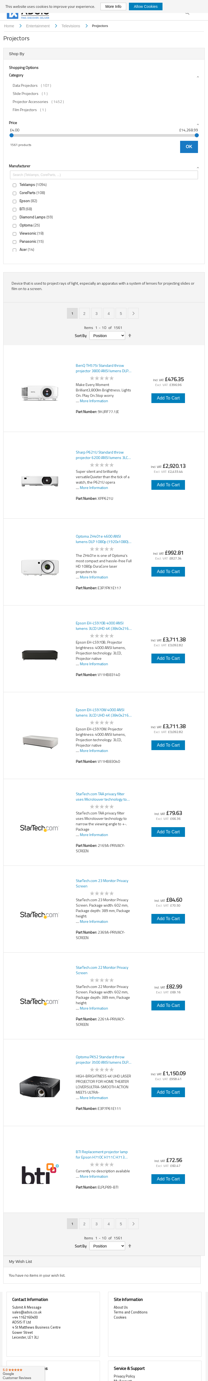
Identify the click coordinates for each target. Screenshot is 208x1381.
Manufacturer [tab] (19, 166)
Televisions (71, 26)
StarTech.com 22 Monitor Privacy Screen (102, 970)
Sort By (81, 335)
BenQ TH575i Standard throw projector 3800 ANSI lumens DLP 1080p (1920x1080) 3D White (102, 368)
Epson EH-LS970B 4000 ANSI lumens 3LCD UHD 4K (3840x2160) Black (104, 625)
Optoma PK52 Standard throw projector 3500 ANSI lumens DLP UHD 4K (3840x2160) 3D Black (102, 1059)
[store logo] (28, 14)
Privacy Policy (124, 1376)
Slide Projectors (33, 93)
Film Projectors (32, 109)
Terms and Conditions (131, 1312)
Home (9, 26)
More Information (94, 401)
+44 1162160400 (25, 1317)
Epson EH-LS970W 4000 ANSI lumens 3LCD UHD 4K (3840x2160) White (104, 712)
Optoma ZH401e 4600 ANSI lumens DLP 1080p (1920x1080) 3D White (102, 539)
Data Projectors (36, 85)
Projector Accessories (42, 101)
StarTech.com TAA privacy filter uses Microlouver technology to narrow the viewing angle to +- (101, 796)
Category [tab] (16, 75)
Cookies (120, 1317)
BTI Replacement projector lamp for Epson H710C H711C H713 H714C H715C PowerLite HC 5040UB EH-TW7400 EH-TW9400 (103, 1154)
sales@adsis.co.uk (26, 1312)
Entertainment (38, 26)
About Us (121, 1307)
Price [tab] (13, 123)
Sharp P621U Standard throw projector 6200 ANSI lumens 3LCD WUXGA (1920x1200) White (103, 455)
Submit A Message (26, 1307)
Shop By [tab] (16, 53)
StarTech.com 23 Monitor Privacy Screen (102, 883)
